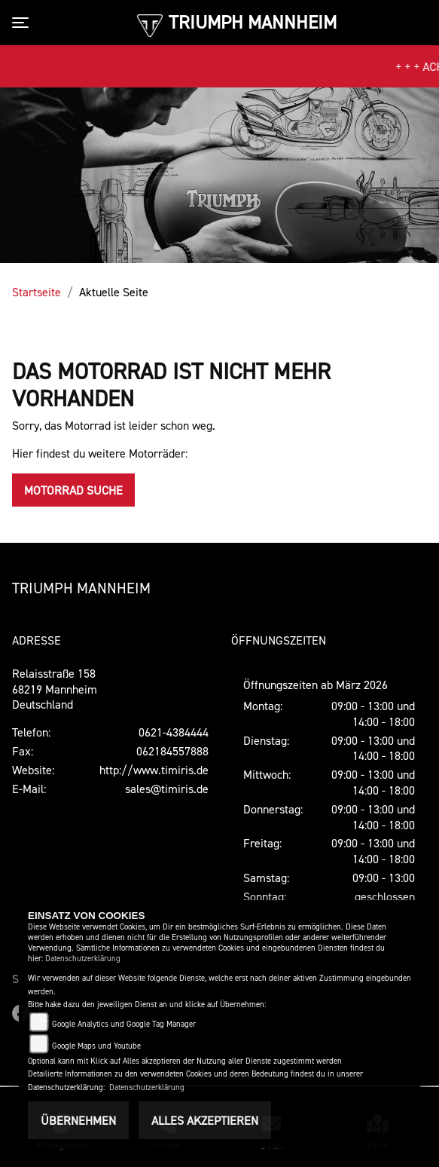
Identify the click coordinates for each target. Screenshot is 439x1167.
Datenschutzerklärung (82, 958)
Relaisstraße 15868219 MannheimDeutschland (54, 689)
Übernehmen (78, 1120)
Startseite (36, 291)
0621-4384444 (174, 732)
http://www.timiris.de (154, 769)
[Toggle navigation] (23, 22)
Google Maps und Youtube (96, 1046)
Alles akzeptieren (204, 1120)
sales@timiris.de (167, 788)
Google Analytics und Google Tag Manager (124, 1024)
